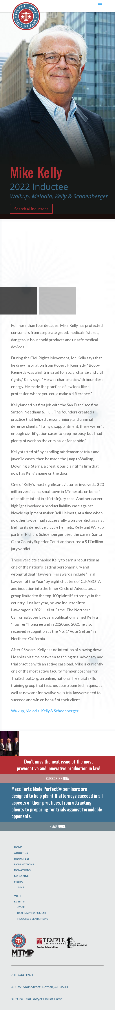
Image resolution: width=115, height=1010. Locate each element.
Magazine (21, 875)
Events (19, 901)
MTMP (21, 907)
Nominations (24, 864)
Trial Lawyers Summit (31, 913)
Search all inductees (31, 208)
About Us (21, 853)
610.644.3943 (22, 975)
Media (18, 881)
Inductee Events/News (32, 918)
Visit (17, 895)
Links (20, 887)
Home (18, 847)
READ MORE (57, 826)
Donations (22, 870)
